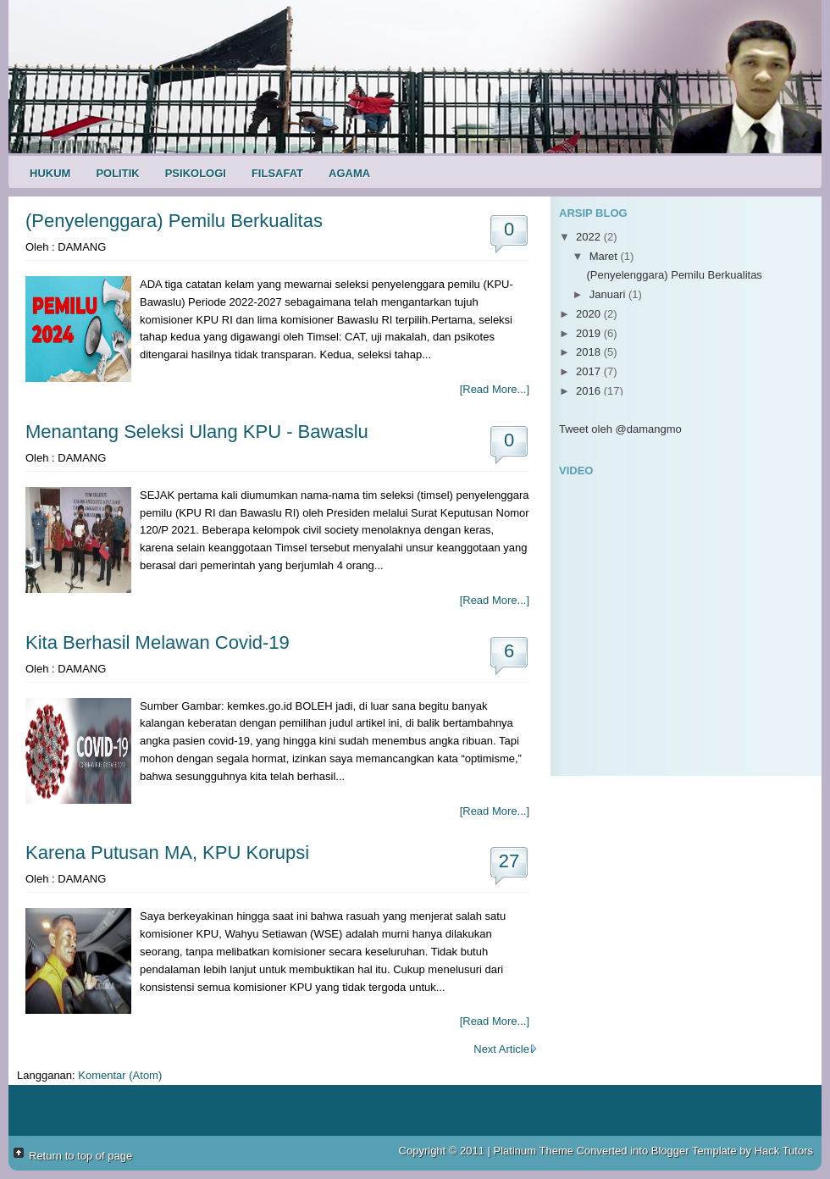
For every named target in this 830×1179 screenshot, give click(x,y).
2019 (590, 333)
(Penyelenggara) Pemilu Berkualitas (174, 220)
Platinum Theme (533, 1150)
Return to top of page (80, 1155)
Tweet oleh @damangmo (620, 429)
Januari (608, 294)
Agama (349, 173)
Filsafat (277, 173)
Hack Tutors (784, 1150)
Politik (117, 173)
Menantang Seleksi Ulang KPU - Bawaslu (196, 431)
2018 (590, 352)
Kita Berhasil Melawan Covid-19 (157, 642)
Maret (605, 256)
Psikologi (195, 173)
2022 (590, 236)
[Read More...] (494, 389)
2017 (590, 371)
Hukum (50, 173)
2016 (590, 391)
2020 (590, 313)
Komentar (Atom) (120, 1075)
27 (509, 861)
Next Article (505, 1049)
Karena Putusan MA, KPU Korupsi (167, 852)
